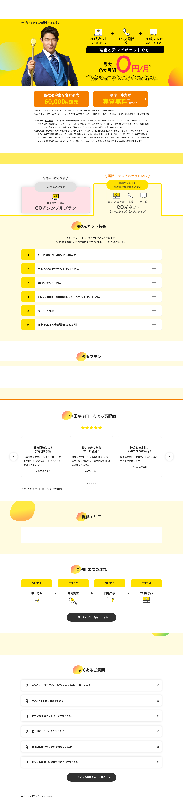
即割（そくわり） (100, 113)
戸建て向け (36, 803)
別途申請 (49, 120)
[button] (169, 460)
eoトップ (25, 803)
